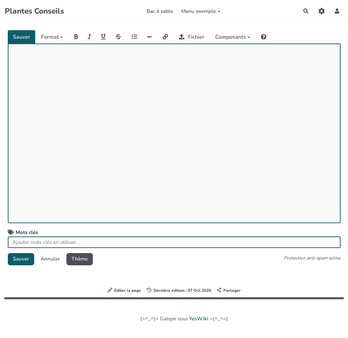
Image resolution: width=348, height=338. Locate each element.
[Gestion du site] (321, 11)
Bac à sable (160, 11)
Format (52, 37)
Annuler (50, 258)
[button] (337, 11)
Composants (232, 37)
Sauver (21, 37)
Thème (79, 258)
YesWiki (198, 318)
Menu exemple (200, 11)
